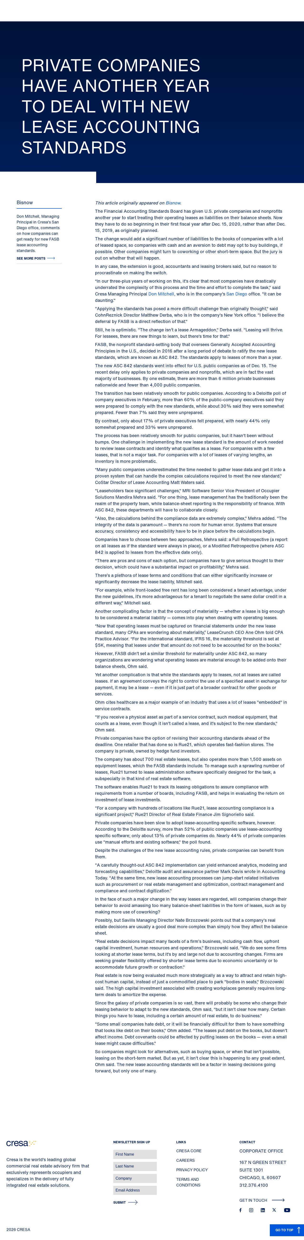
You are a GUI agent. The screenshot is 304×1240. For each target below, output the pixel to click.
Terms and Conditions (188, 1182)
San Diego (236, 294)
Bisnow (173, 203)
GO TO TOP (284, 1229)
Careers (185, 1160)
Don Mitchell (161, 294)
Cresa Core (189, 1151)
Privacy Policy (192, 1170)
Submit (119, 1203)
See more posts (31, 258)
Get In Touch (262, 1200)
